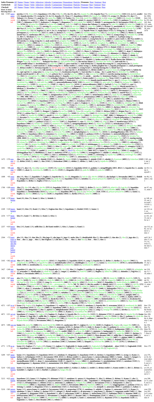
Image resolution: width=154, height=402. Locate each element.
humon (13, 390)
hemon (13, 228)
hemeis (13, 210)
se (12, 305)
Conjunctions (57, 2)
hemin (13, 217)
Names (20, 2)
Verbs (32, 2)
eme (12, 169)
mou (12, 279)
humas (13, 356)
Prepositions (67, 2)
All (15, 2)
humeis (13, 369)
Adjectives (39, 2)
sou (13, 325)
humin (13, 380)
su (12, 346)
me (13, 261)
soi (13, 314)
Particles (77, 2)
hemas (13, 199)
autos (13, 15)
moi (12, 270)
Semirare (98, 2)
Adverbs (48, 2)
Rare (91, 2)
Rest (104, 2)
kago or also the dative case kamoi (13, 244)
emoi (12, 178)
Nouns (26, 2)
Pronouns (84, 5)
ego (12, 160)
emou (13, 188)
